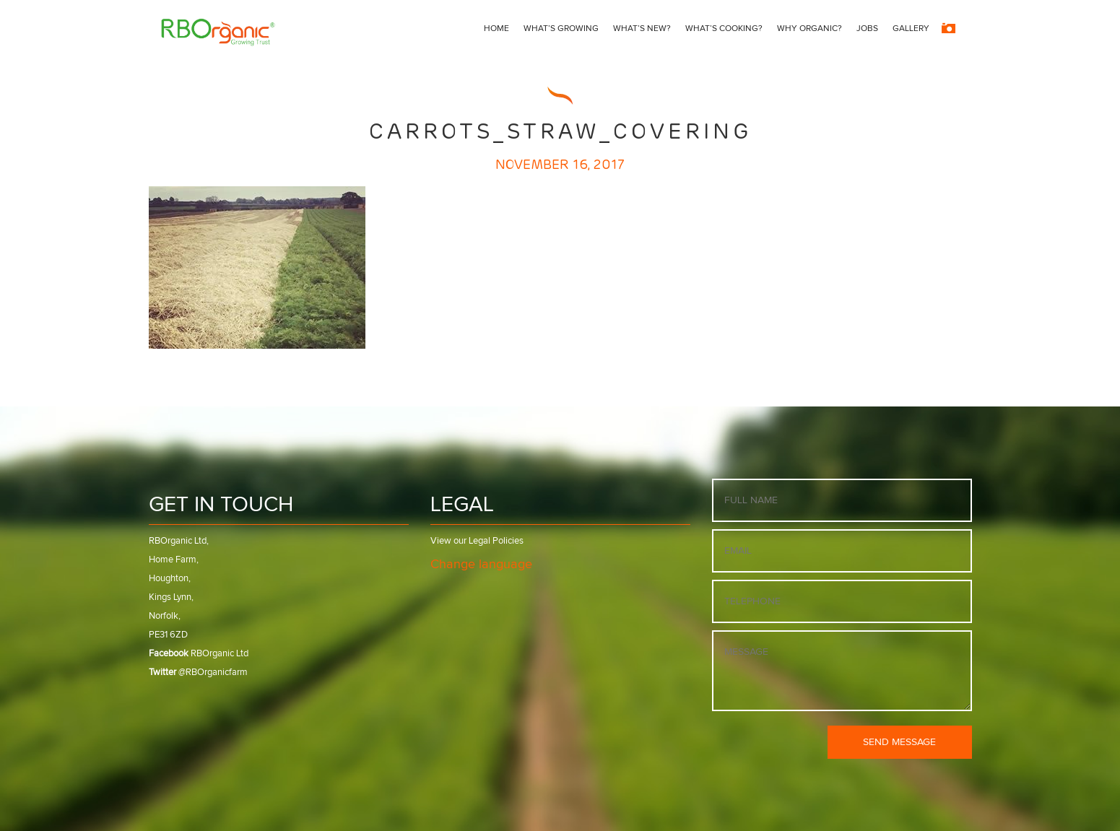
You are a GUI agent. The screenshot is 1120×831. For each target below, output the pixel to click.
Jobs (867, 29)
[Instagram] (949, 28)
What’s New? (642, 29)
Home (496, 29)
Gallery (911, 29)
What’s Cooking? (724, 29)
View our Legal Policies (477, 541)
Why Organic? (809, 29)
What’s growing (561, 29)
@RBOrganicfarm (198, 672)
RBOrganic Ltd (198, 653)
